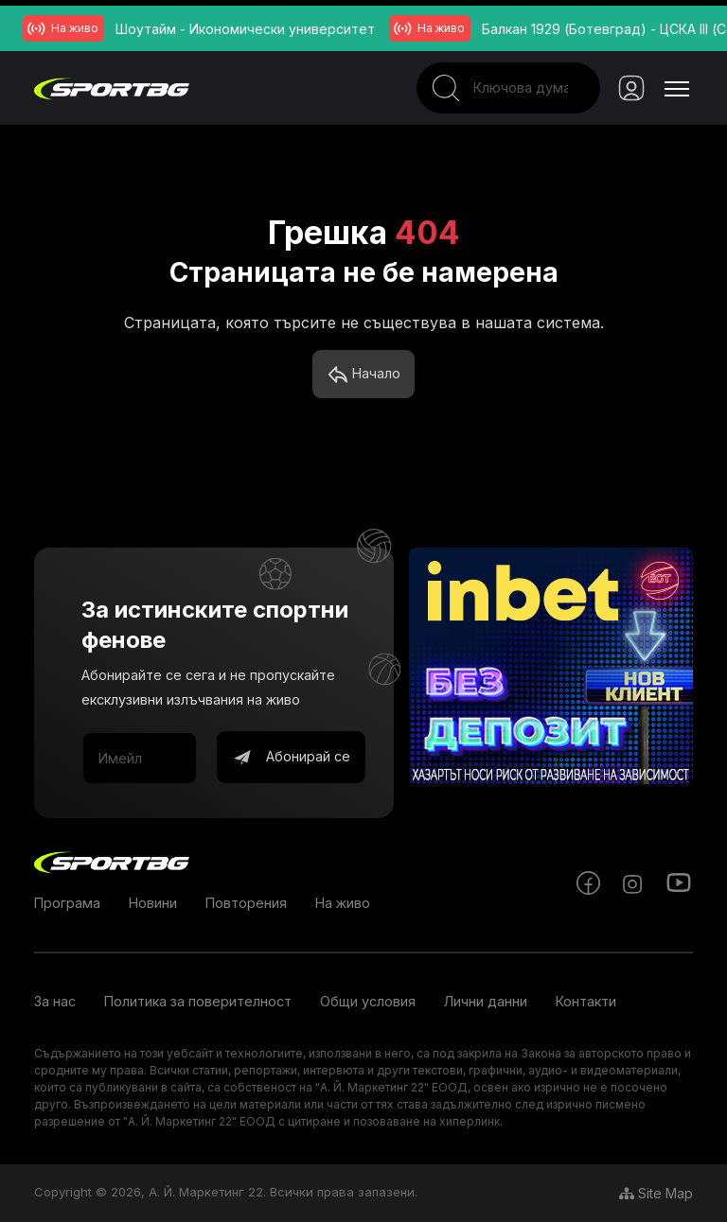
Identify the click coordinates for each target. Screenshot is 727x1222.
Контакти (586, 1001)
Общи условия (368, 1001)
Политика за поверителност (198, 1001)
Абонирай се (291, 757)
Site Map (656, 1193)
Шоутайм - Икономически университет (245, 29)
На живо (342, 903)
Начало (364, 374)
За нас (55, 1001)
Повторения (246, 903)
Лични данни (485, 1001)
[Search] (507, 88)
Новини (153, 903)
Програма (67, 903)
